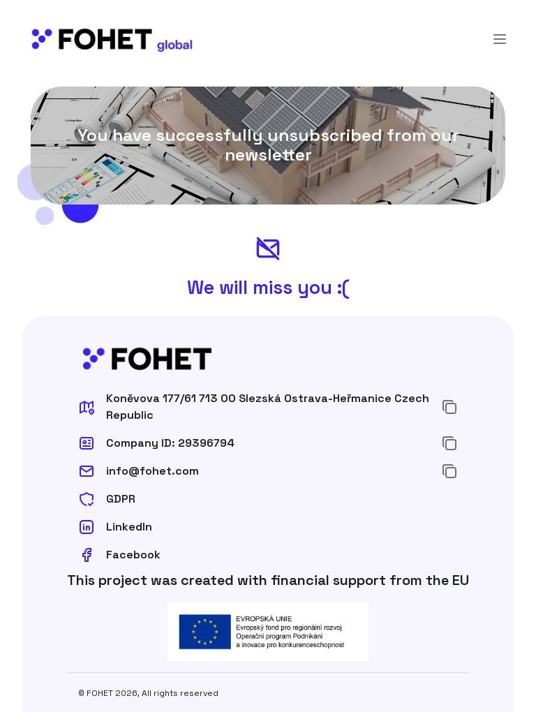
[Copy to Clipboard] (449, 407)
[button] (254, 407)
